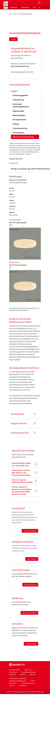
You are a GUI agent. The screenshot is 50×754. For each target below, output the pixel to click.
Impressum (28, 670)
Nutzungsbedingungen (29, 672)
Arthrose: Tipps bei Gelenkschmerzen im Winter (22, 481)
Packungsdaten (18, 132)
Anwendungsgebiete (20, 95)
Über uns (12, 685)
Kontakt (22, 674)
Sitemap (32, 674)
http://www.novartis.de (20, 66)
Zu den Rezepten (30, 585)
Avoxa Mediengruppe (28, 683)
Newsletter (23, 685)
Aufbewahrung (18, 100)
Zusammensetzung (20, 128)
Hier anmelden (31, 644)
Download (12, 674)
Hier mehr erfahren (29, 613)
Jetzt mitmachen (30, 531)
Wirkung (16, 124)
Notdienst (13, 7)
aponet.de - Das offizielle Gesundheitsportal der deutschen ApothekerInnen (18, 2)
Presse (33, 681)
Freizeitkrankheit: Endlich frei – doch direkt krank (21, 464)
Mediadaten (13, 683)
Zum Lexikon (31, 559)
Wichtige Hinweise (19, 119)
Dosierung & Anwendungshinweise (21, 105)
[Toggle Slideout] (39, 2)
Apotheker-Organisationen (17, 681)
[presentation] (39, 7)
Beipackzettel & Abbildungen (23, 137)
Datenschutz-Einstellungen (17, 678)
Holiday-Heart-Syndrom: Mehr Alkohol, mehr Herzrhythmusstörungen (21, 472)
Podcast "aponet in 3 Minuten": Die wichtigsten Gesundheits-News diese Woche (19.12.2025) (21, 490)
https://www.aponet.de (17, 664)
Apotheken (25, 7)
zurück (13, 39)
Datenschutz (13, 672)
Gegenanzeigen (18, 111)
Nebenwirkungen (19, 115)
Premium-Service (14, 670)
